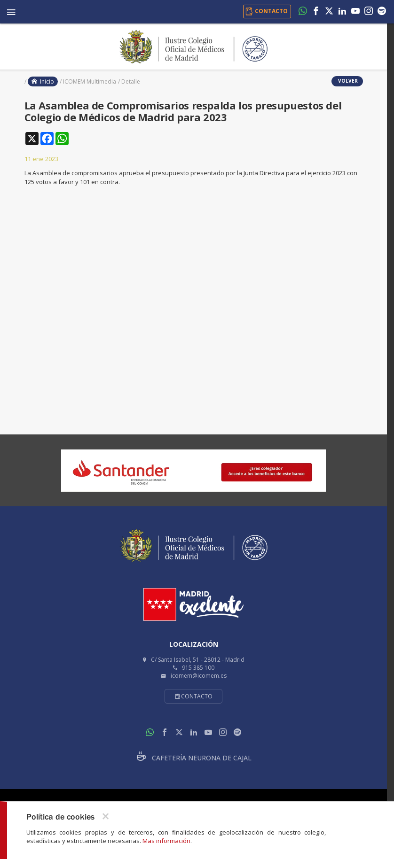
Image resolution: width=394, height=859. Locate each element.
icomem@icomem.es (199, 676)
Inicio (43, 81)
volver (347, 80)
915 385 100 (198, 668)
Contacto (193, 696)
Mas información (166, 840)
